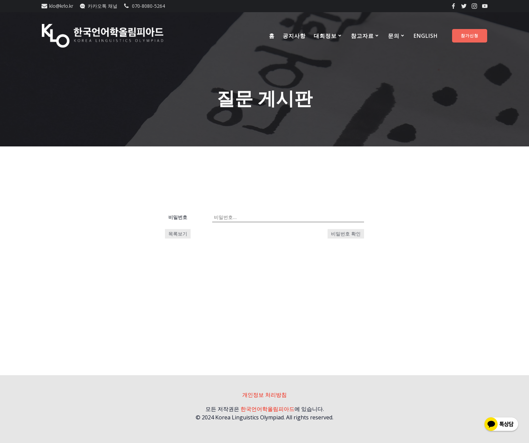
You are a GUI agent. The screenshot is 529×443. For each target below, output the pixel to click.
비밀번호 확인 (346, 234)
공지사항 (294, 35)
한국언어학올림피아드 (268, 409)
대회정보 (328, 35)
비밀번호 (177, 217)
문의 (397, 35)
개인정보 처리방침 (264, 394)
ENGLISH (426, 35)
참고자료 (365, 35)
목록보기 (177, 233)
